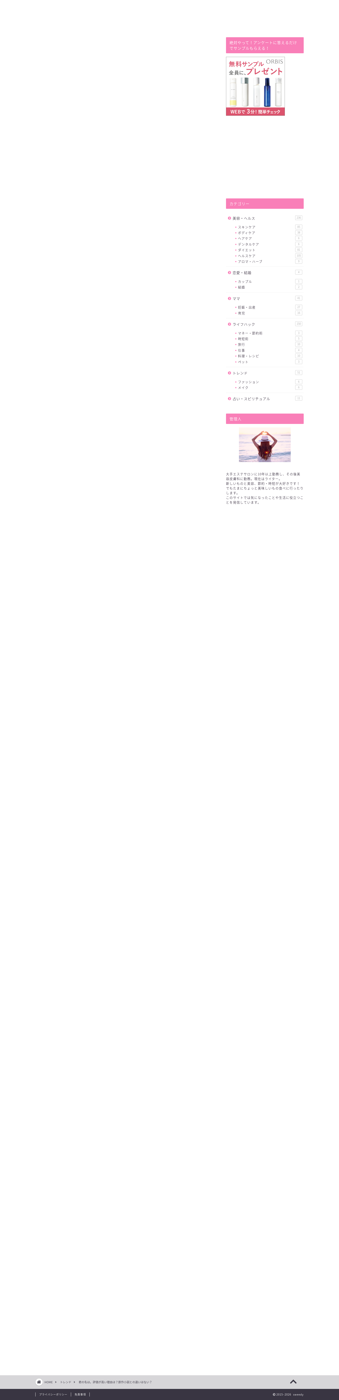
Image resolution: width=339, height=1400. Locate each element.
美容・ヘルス (267, 218)
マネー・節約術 (270, 333)
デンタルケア (270, 244)
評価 (81, 1029)
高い (94, 1029)
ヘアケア (270, 238)
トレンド (50, 47)
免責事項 (80, 1394)
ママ (267, 298)
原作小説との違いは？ (86, 395)
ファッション (270, 381)
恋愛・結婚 (267, 272)
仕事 (270, 350)
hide (135, 378)
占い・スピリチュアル (267, 398)
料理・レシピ (270, 355)
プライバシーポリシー (53, 1394)
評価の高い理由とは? (85, 388)
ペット (270, 361)
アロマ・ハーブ (270, 261)
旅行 (270, 344)
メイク (270, 387)
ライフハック (267, 324)
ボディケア (270, 232)
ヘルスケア (270, 255)
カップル (270, 281)
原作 (107, 1029)
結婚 (270, 287)
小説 (120, 1029)
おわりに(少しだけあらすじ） (93, 403)
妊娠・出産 (270, 307)
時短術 (270, 338)
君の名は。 (64, 1029)
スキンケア (270, 227)
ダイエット (270, 249)
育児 (270, 313)
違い (48, 1029)
